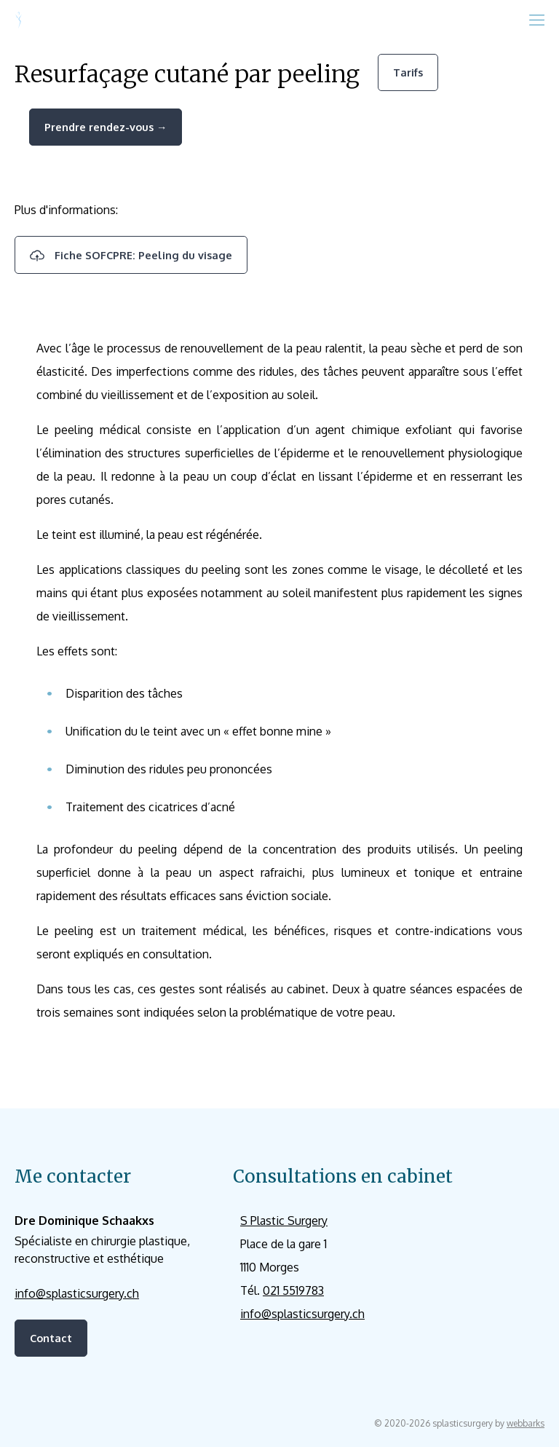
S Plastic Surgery (284, 1220)
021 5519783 (293, 1290)
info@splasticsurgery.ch (77, 1293)
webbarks (525, 1423)
